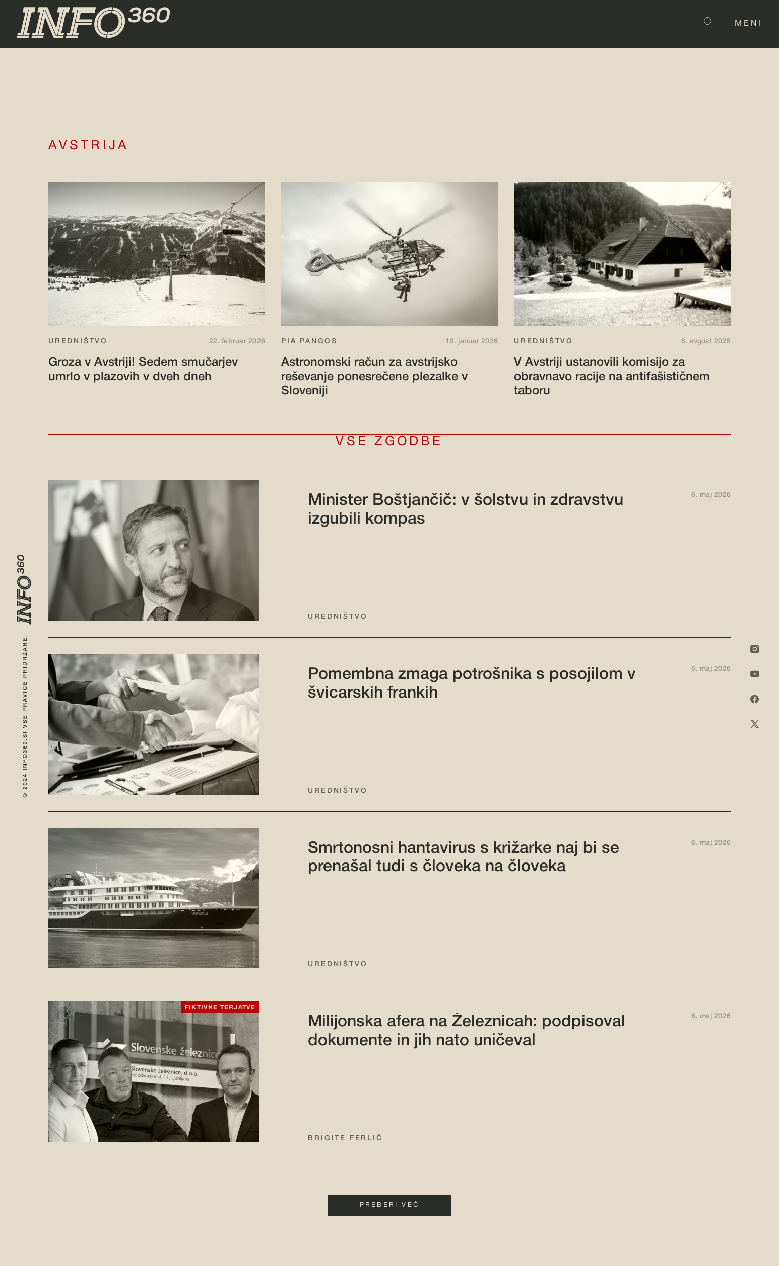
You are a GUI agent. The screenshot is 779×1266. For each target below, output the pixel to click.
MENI (749, 23)
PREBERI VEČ (389, 1205)
